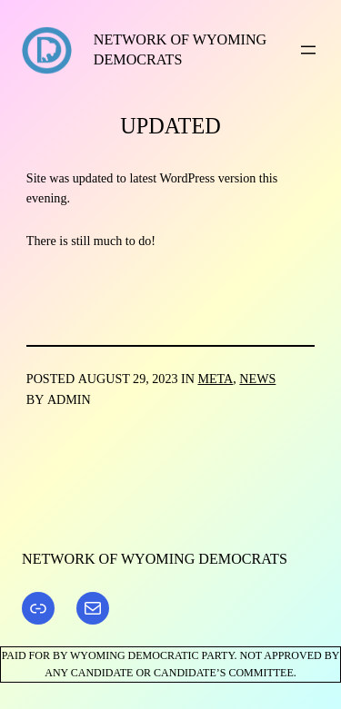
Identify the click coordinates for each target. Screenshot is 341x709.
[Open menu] (308, 50)
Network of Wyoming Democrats (154, 558)
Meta (215, 378)
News (257, 378)
